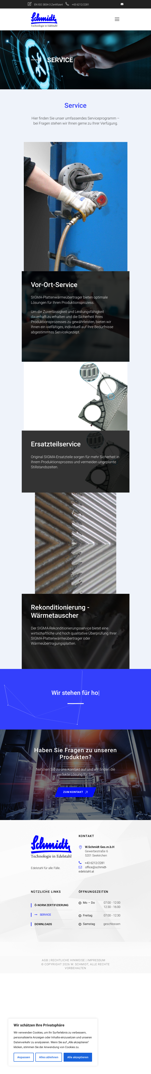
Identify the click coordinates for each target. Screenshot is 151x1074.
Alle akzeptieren (77, 1057)
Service (45, 914)
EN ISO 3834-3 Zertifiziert (48, 4)
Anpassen (23, 1057)
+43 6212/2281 (80, 4)
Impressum (96, 960)
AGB (45, 960)
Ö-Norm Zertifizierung (51, 905)
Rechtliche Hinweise (68, 960)
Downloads (43, 924)
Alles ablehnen (48, 1057)
